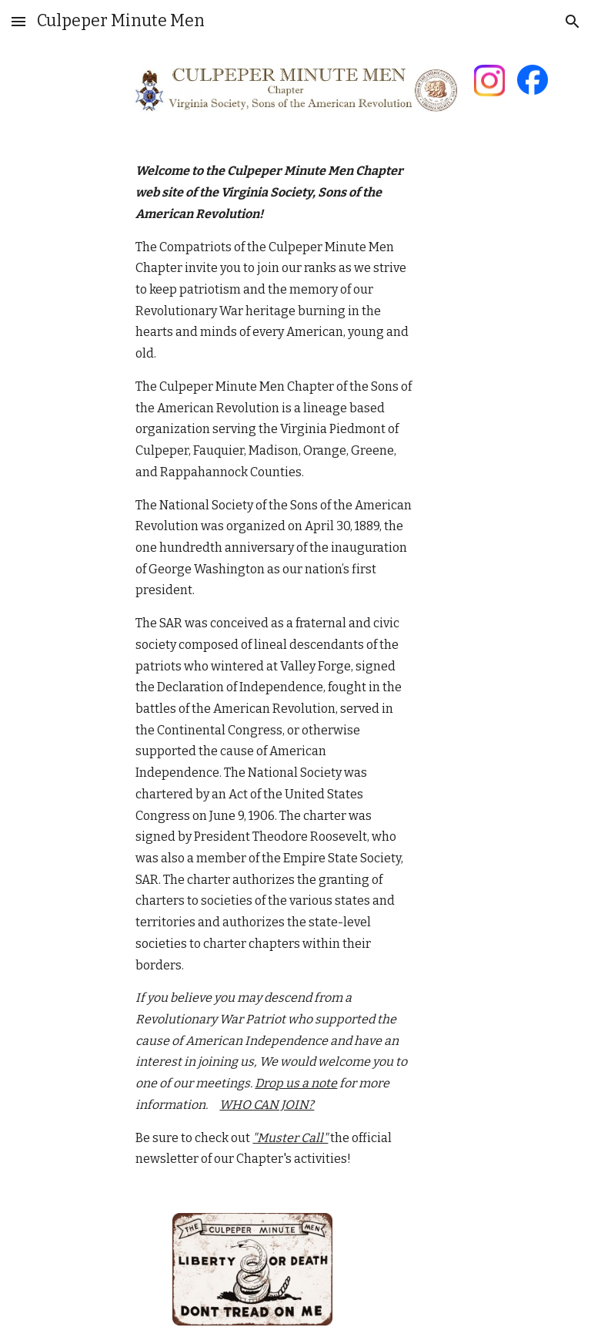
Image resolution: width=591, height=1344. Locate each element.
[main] (273, 665)
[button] (18, 21)
